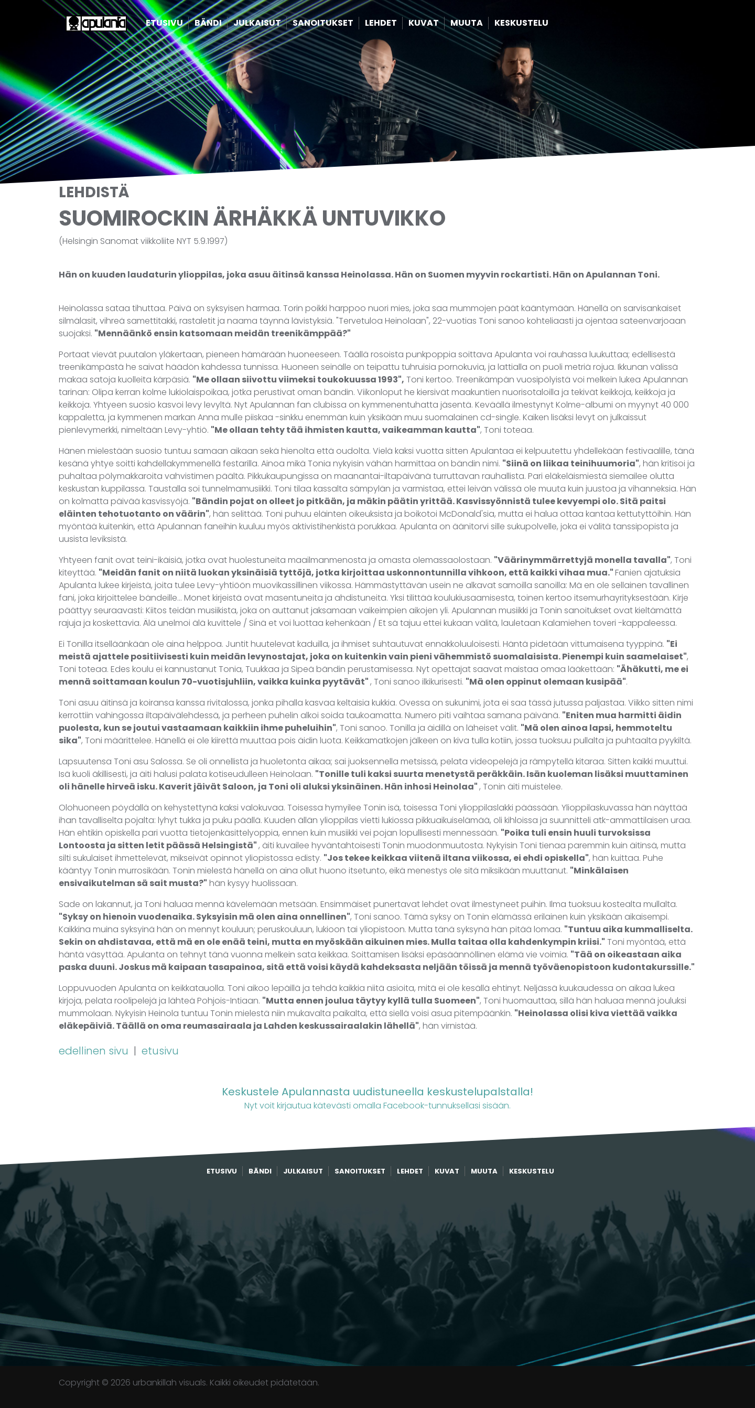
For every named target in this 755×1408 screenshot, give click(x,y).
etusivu (160, 1050)
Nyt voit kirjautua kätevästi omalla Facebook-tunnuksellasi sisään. (377, 1098)
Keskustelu (538, 25)
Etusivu (180, 25)
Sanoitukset (339, 25)
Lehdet (397, 25)
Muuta (483, 25)
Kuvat (440, 25)
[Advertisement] (377, 1271)
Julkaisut (273, 25)
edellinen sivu (95, 1050)
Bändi (224, 25)
